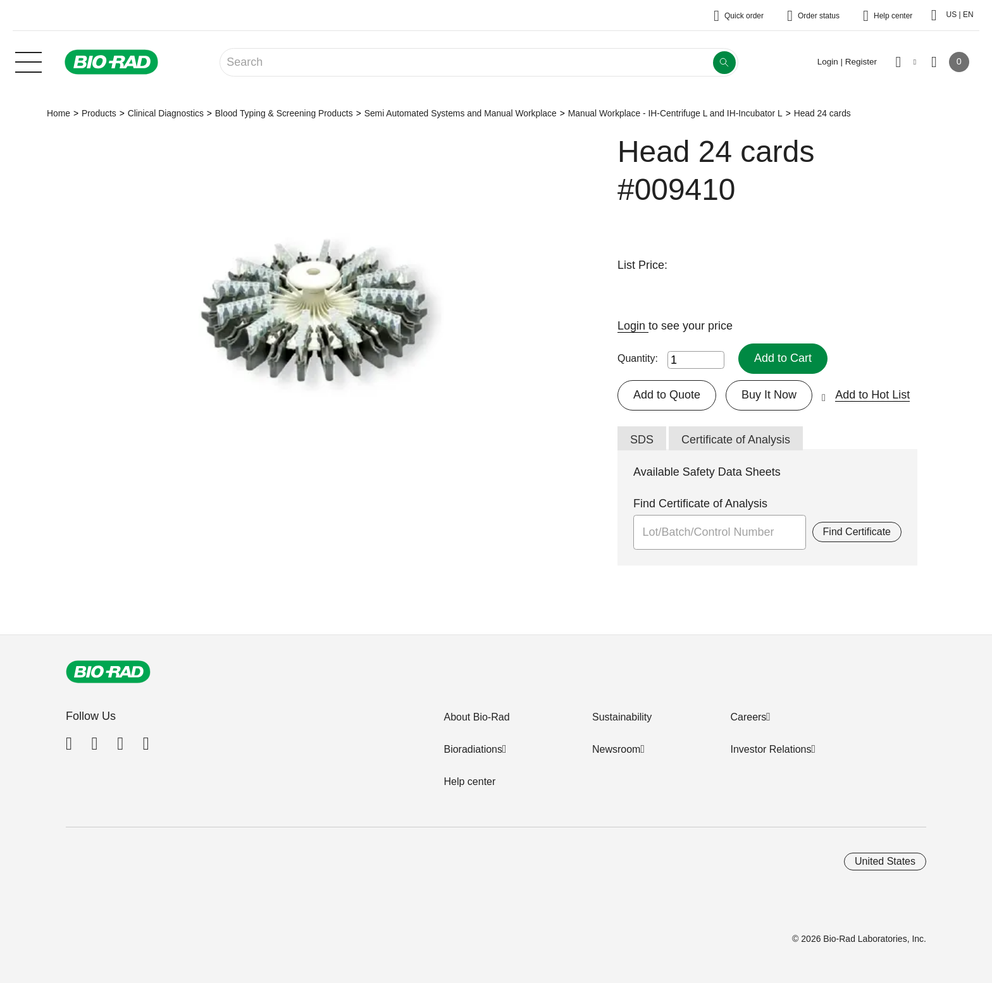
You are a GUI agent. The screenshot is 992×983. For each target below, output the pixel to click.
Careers (748, 717)
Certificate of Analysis (735, 439)
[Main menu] (28, 60)
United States (885, 861)
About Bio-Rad (476, 717)
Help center (469, 781)
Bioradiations (472, 749)
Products (99, 113)
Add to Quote (666, 394)
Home (58, 113)
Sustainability (622, 717)
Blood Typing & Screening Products (284, 113)
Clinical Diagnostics (166, 113)
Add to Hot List (872, 394)
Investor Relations (770, 749)
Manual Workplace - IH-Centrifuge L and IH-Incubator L (675, 113)
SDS (642, 439)
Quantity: (637, 358)
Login (632, 325)
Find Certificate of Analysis (700, 503)
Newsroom (616, 749)
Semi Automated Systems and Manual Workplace (460, 113)
